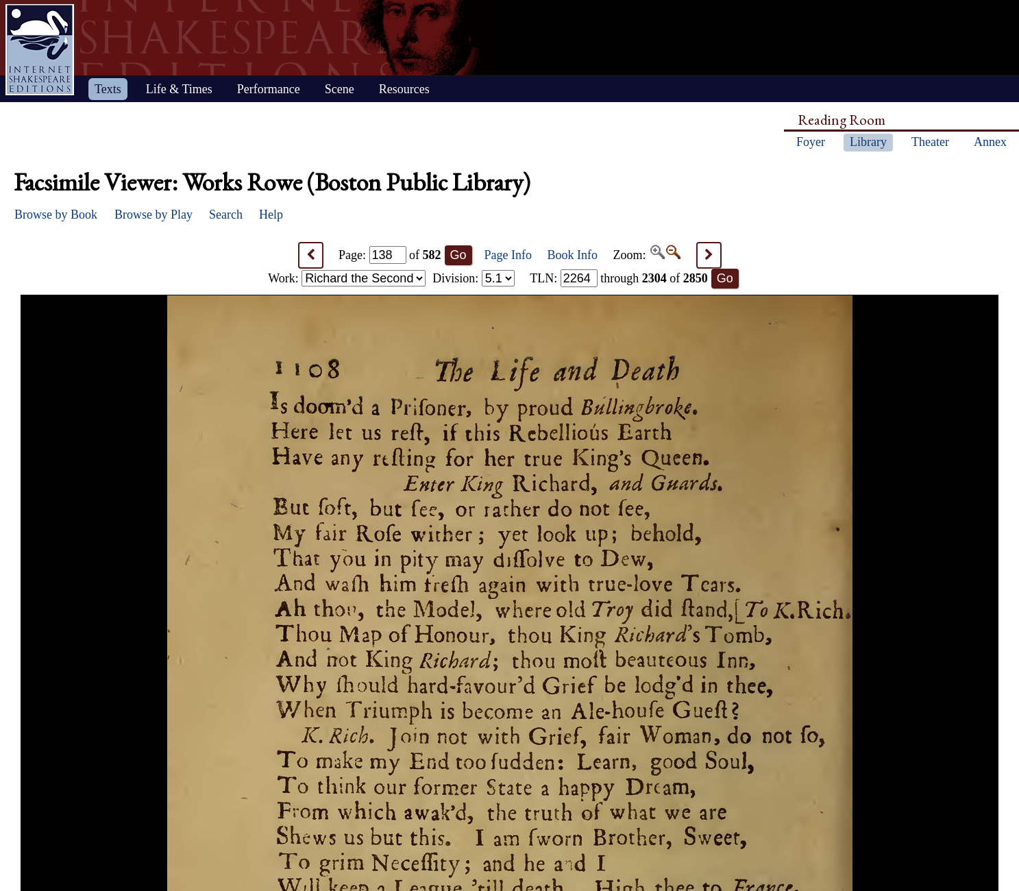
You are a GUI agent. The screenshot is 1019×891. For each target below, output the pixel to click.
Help (271, 214)
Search (226, 214)
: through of (619, 278)
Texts (108, 89)
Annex (990, 142)
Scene (339, 89)
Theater (930, 142)
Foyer (810, 142)
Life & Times (179, 89)
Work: (347, 278)
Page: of (390, 255)
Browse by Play (153, 214)
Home (39, 49)
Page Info (508, 255)
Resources (404, 89)
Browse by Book (55, 214)
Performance (268, 89)
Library (868, 142)
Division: (473, 278)
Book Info (573, 255)
